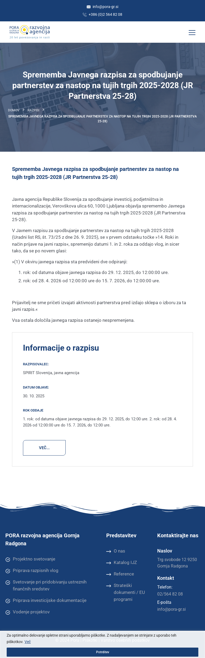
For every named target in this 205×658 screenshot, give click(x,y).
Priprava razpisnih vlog (31, 570)
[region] (102, 644)
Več (28, 642)
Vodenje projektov (27, 612)
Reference (120, 574)
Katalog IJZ (121, 562)
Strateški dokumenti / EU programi (125, 592)
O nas (115, 551)
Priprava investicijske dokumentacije (45, 600)
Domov (13, 110)
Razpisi (33, 110)
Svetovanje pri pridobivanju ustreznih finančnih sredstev (45, 585)
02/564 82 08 (170, 594)
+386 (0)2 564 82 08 (102, 14)
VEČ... (44, 447)
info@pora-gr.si (102, 7)
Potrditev (102, 652)
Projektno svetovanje (30, 559)
